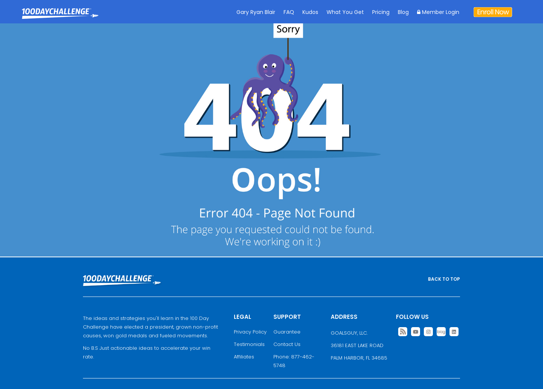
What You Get (345, 12)
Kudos (310, 12)
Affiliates (244, 356)
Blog (403, 12)
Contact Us (287, 344)
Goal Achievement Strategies (60, 19)
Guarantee (287, 331)
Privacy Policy (250, 331)
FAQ (289, 12)
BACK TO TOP (444, 279)
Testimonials (249, 344)
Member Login (438, 12)
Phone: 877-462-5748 (293, 361)
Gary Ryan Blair (255, 12)
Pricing (381, 12)
